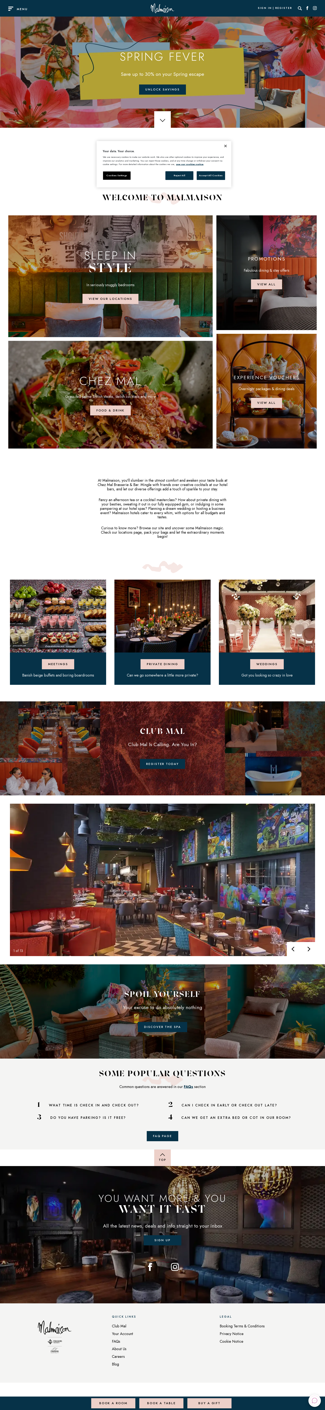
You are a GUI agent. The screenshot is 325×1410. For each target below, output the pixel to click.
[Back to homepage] (54, 1348)
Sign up (162, 1248)
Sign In (265, 8)
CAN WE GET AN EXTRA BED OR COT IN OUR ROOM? (236, 1125)
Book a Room (112, 1400)
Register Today (162, 768)
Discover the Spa (162, 1033)
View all (266, 285)
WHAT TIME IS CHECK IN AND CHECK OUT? (94, 1112)
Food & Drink (110, 413)
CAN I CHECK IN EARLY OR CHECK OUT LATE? (229, 1112)
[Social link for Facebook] (307, 8)
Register (283, 8)
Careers (118, 1365)
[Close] (225, 146)
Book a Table (161, 1400)
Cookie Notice (231, 1350)
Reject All (179, 175)
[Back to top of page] (162, 1165)
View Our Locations (110, 300)
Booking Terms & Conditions (242, 1335)
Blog (115, 1373)
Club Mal (119, 1335)
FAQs (188, 1093)
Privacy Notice (232, 1343)
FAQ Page (162, 1143)
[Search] (300, 8)
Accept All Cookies (211, 175)
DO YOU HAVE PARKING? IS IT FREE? (88, 1125)
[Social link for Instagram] (315, 8)
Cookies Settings (116, 175)
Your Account (122, 1343)
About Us (119, 1358)
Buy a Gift (209, 1400)
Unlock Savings (162, 89)
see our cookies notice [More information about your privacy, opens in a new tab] (190, 164)
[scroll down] (162, 120)
